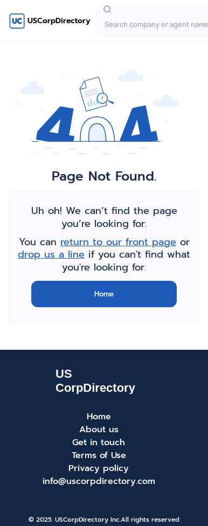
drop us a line (51, 254)
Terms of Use (99, 455)
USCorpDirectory (59, 20)
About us (99, 429)
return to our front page (118, 242)
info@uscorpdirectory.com (99, 481)
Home (104, 294)
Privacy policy (98, 468)
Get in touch (98, 442)
